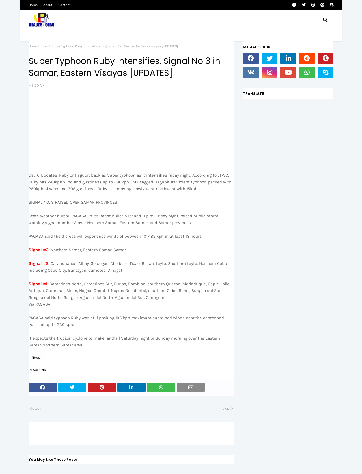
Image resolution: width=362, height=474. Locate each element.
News (44, 46)
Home (33, 5)
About (48, 5)
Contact (64, 5)
